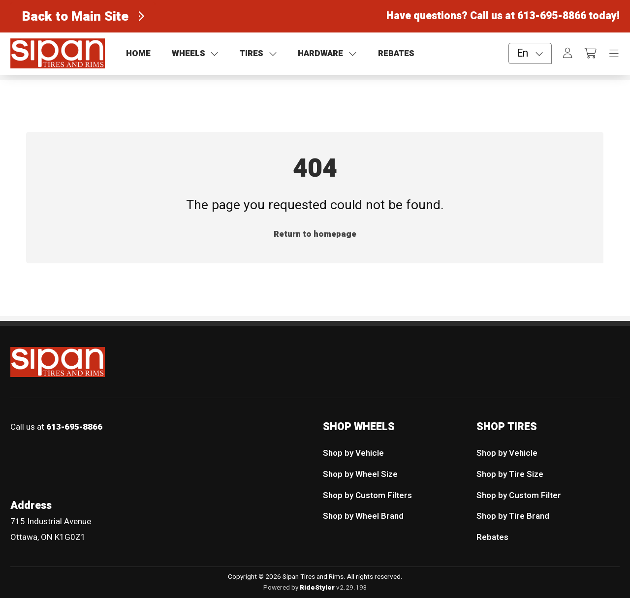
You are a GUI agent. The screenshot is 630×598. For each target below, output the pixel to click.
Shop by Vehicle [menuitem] (353, 453)
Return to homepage (315, 234)
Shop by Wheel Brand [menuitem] (363, 516)
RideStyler (317, 587)
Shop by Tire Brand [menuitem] (512, 516)
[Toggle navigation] (614, 54)
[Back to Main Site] (83, 16)
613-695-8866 (551, 16)
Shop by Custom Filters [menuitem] (367, 495)
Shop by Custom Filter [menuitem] (518, 495)
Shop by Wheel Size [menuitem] (360, 474)
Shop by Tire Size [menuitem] (509, 474)
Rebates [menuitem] (492, 537)
